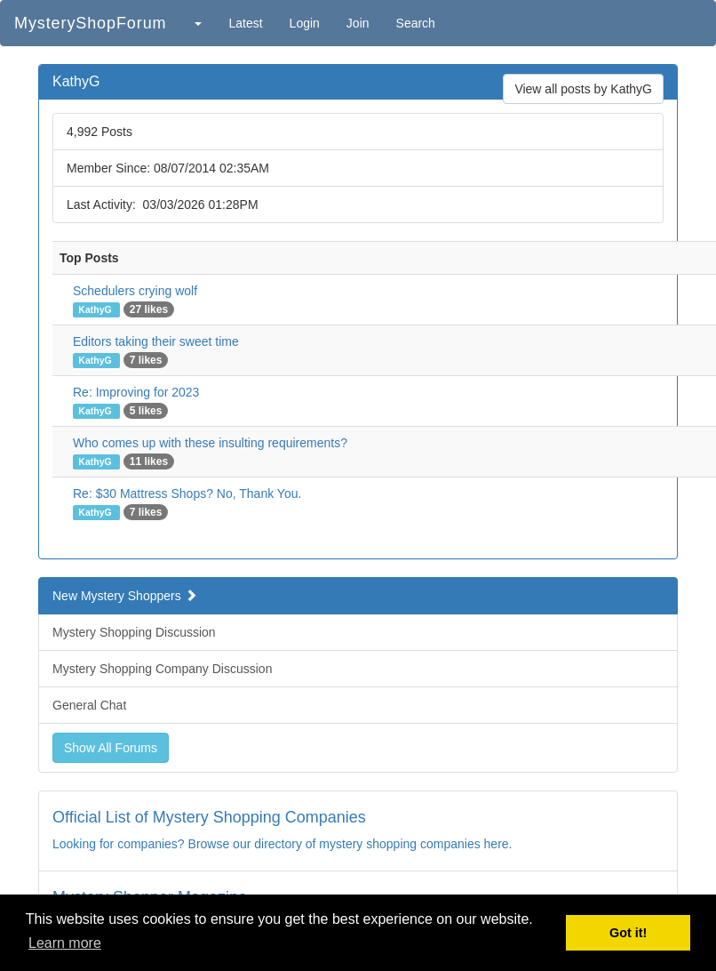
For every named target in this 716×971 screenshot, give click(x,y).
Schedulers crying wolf (135, 291)
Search (415, 23)
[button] (197, 23)
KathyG (96, 309)
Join (358, 23)
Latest (245, 23)
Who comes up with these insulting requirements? (210, 443)
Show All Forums (110, 748)
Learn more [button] (64, 943)
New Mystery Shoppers (124, 596)
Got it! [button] (628, 933)
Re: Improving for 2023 (136, 392)
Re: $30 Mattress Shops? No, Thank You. (187, 493)
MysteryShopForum (90, 23)
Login (305, 23)
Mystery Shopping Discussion (134, 632)
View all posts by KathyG (583, 89)
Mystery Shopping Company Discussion (162, 669)
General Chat (89, 705)
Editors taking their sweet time (156, 341)
